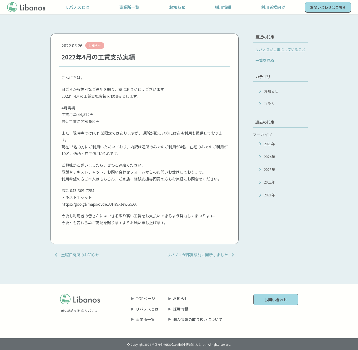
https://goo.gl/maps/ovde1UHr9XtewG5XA (98, 204)
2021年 (269, 194)
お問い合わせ (275, 299)
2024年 (269, 156)
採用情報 (180, 309)
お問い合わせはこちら (328, 7)
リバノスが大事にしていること (280, 49)
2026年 (269, 143)
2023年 (269, 169)
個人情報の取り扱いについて (197, 319)
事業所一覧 (145, 319)
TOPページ (145, 298)
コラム (269, 103)
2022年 (269, 182)
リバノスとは (147, 309)
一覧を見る (264, 60)
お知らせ (271, 91)
